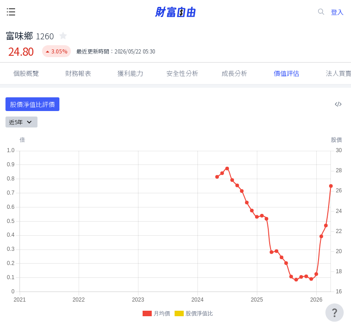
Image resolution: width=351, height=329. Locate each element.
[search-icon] (321, 12)
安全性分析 (182, 73)
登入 (337, 12)
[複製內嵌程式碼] (338, 104)
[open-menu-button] (10, 11)
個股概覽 (26, 73)
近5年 (21, 122)
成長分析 (234, 73)
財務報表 (78, 73)
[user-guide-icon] (334, 312)
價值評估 (286, 73)
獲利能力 (130, 73)
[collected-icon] (63, 35)
